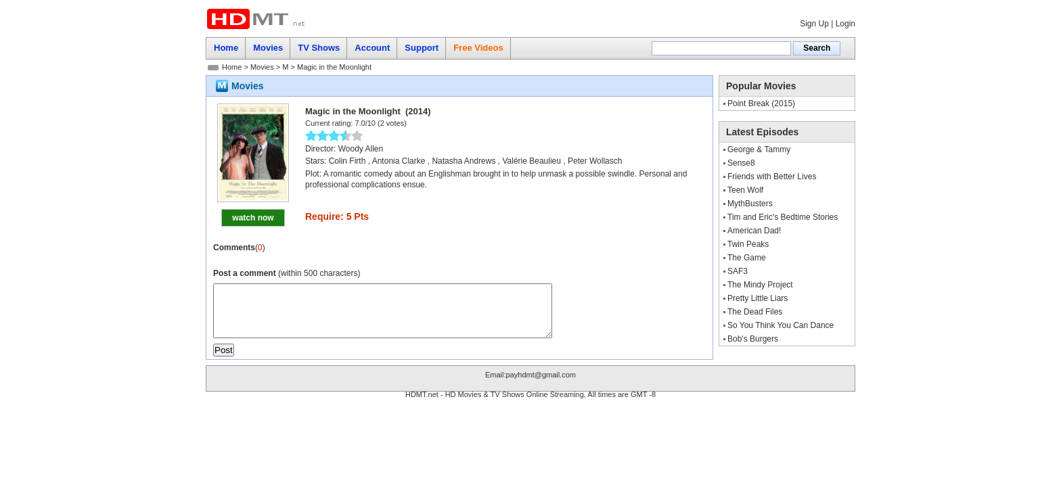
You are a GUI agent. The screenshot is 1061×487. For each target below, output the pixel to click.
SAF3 (737, 271)
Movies (262, 67)
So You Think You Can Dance (780, 325)
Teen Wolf (745, 190)
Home (232, 67)
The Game (746, 257)
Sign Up (814, 23)
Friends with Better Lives (771, 176)
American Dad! (754, 230)
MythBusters (750, 203)
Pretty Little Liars (757, 298)
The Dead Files (754, 312)
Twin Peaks (748, 244)
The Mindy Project (760, 284)
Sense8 (741, 163)
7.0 (360, 123)
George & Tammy (758, 149)
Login (845, 23)
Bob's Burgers (752, 339)
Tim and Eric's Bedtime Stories (782, 217)
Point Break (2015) (761, 103)
